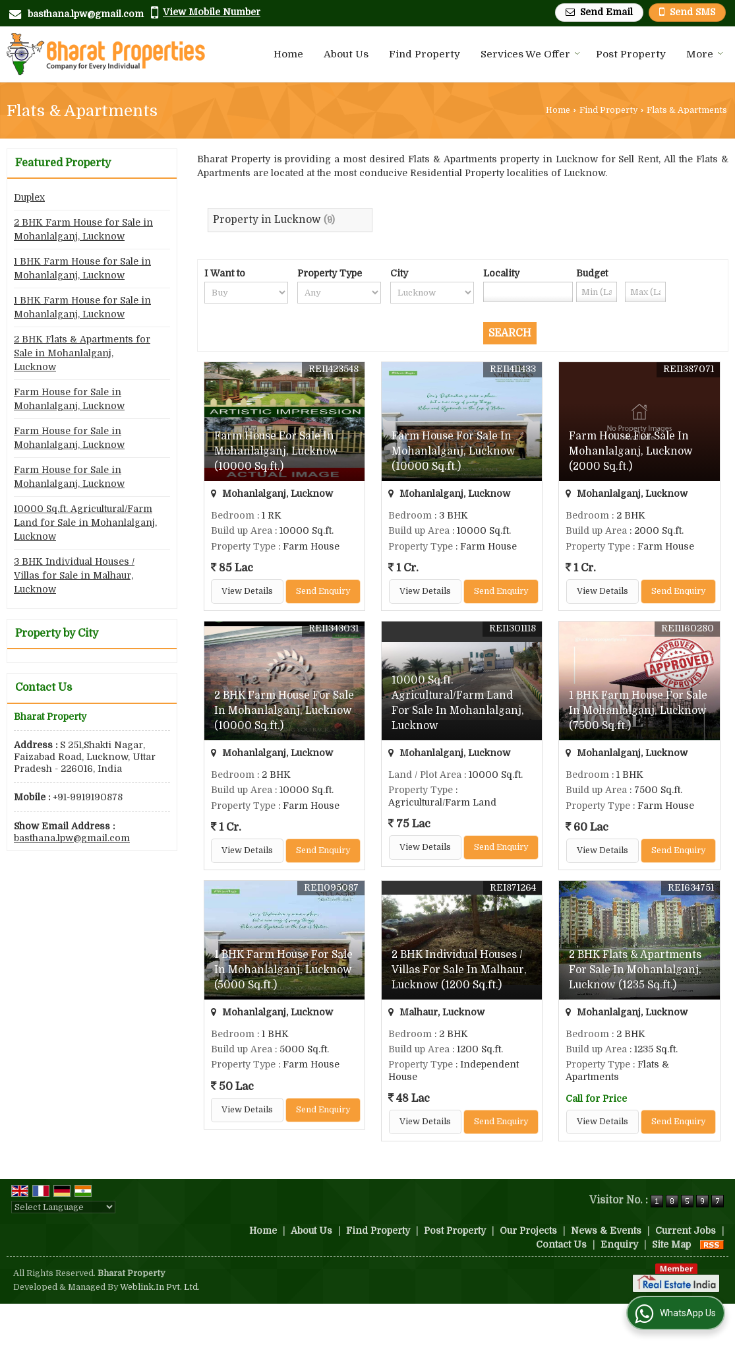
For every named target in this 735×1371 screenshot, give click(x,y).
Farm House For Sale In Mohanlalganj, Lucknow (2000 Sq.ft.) (631, 451)
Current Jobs (685, 1230)
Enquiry (619, 1244)
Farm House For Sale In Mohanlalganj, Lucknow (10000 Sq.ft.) (276, 451)
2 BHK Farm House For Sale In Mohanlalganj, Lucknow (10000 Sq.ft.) (284, 710)
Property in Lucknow (267, 220)
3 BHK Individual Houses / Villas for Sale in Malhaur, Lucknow (74, 575)
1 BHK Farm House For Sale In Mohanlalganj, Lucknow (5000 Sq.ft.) (283, 970)
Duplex (29, 197)
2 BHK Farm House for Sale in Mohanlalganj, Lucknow (83, 229)
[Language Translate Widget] (63, 1207)
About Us (346, 54)
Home (288, 54)
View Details (247, 591)
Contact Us (561, 1244)
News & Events (606, 1230)
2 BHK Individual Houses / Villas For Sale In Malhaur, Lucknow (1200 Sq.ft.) (459, 970)
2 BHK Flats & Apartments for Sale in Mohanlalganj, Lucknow (82, 353)
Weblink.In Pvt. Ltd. (160, 1287)
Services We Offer (530, 54)
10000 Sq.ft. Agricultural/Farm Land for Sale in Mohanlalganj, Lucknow (85, 522)
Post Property (631, 54)
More (704, 54)
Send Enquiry (323, 591)
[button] (211, 12)
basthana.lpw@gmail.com (86, 14)
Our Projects (528, 1230)
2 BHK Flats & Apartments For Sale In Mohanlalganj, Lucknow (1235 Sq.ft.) (635, 970)
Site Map (671, 1244)
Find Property (424, 54)
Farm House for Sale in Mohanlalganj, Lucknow (69, 399)
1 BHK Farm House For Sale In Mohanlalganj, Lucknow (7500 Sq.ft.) (638, 710)
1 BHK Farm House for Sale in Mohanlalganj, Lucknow (82, 268)
